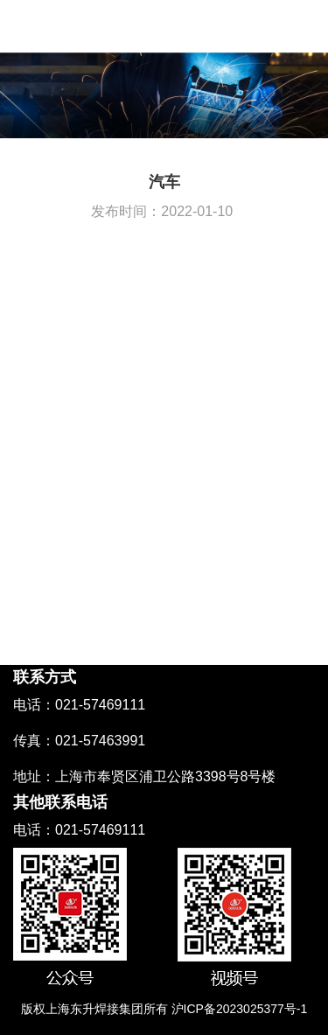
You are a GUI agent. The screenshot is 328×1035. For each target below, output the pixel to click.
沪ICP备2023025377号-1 (239, 1009)
